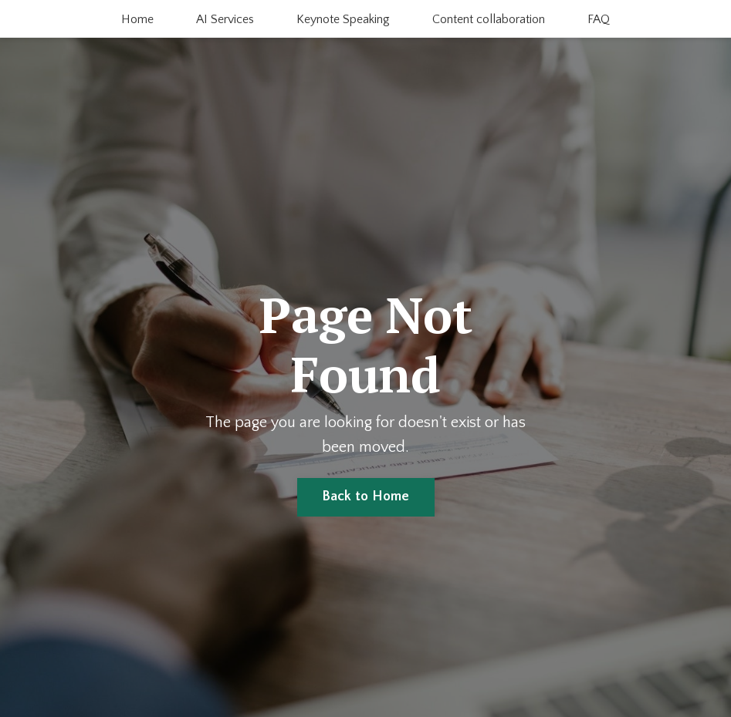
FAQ (598, 19)
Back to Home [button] (366, 496)
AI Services (225, 19)
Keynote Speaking (343, 19)
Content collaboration (488, 19)
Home (137, 19)
